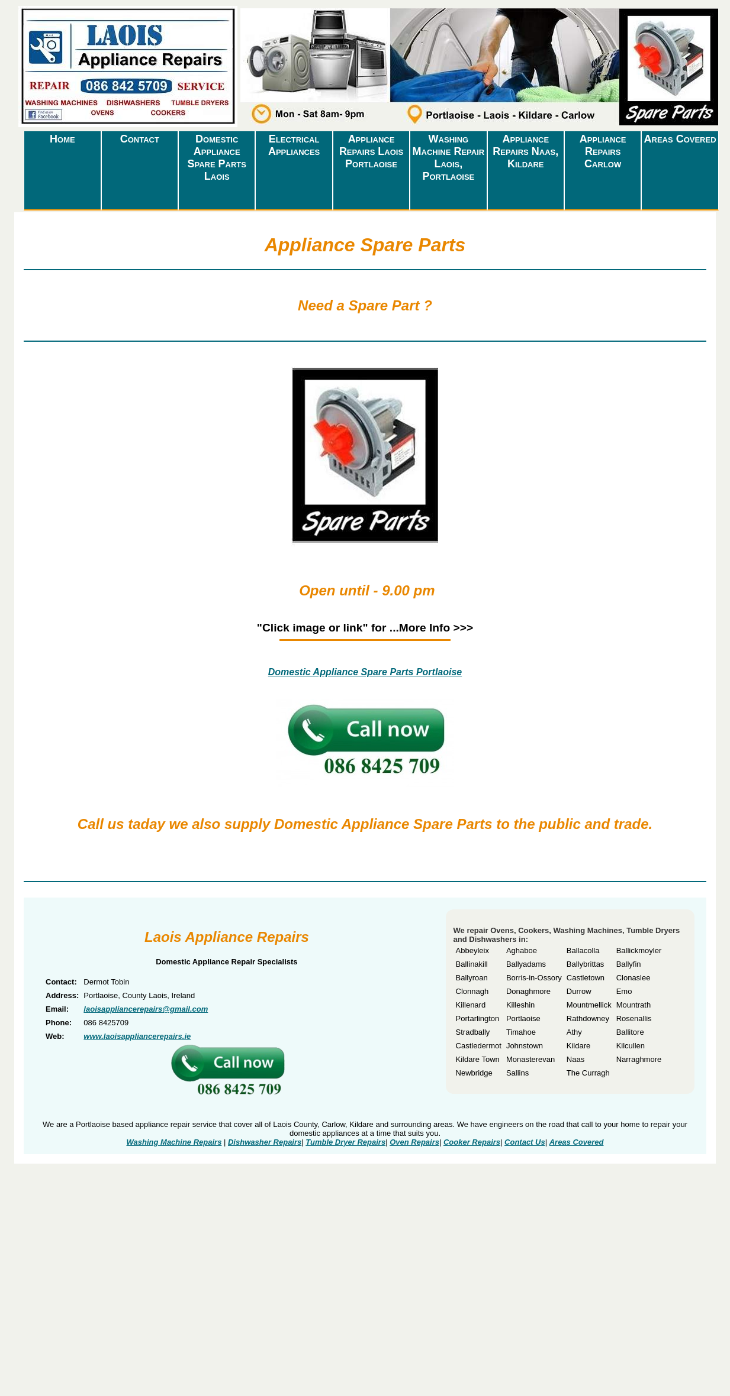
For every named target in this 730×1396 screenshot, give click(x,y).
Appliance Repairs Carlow (603, 151)
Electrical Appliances (294, 145)
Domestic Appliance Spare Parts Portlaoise (365, 672)
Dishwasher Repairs (264, 1142)
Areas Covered (680, 139)
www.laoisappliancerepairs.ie (137, 1036)
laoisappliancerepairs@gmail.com (145, 1009)
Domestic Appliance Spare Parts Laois (216, 157)
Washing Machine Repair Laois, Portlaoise (449, 157)
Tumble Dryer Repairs (345, 1142)
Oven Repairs (414, 1142)
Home (62, 139)
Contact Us (524, 1142)
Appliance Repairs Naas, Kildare (525, 151)
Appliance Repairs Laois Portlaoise (371, 151)
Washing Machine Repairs (174, 1142)
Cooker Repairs (471, 1142)
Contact (139, 139)
